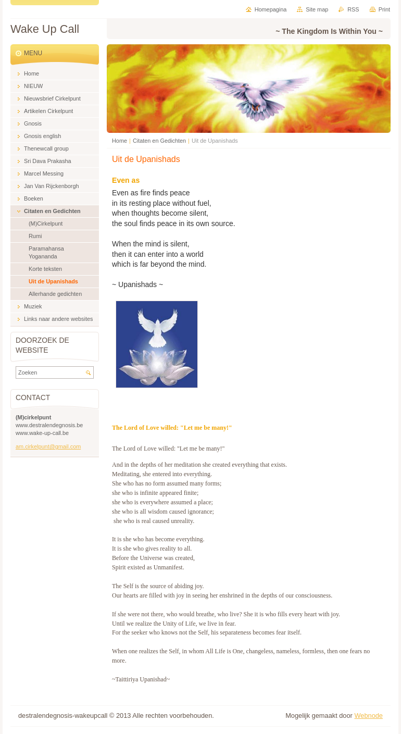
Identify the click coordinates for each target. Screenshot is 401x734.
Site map (317, 9)
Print (384, 9)
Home (119, 141)
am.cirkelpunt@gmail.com (48, 446)
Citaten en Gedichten (159, 141)
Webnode (368, 715)
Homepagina (271, 9)
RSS (353, 9)
